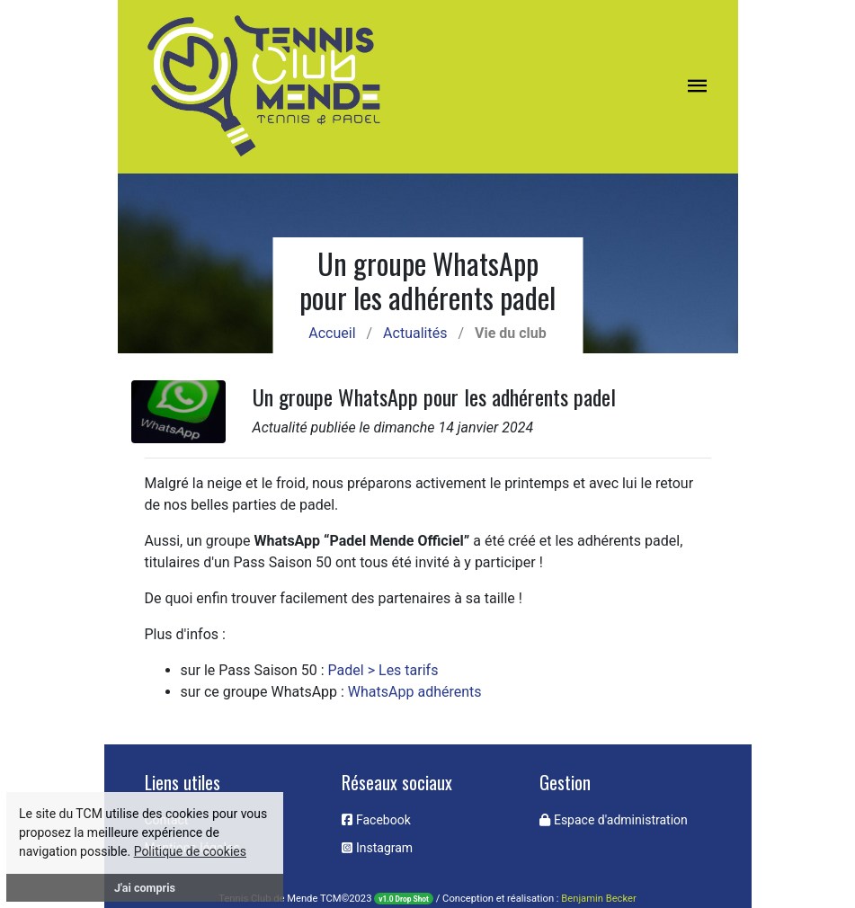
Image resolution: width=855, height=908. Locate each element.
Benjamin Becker (598, 898)
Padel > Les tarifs (383, 670)
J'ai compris (144, 888)
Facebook (376, 820)
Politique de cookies (190, 851)
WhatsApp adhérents (415, 691)
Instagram (377, 848)
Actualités (415, 333)
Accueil (331, 333)
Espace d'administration (613, 820)
